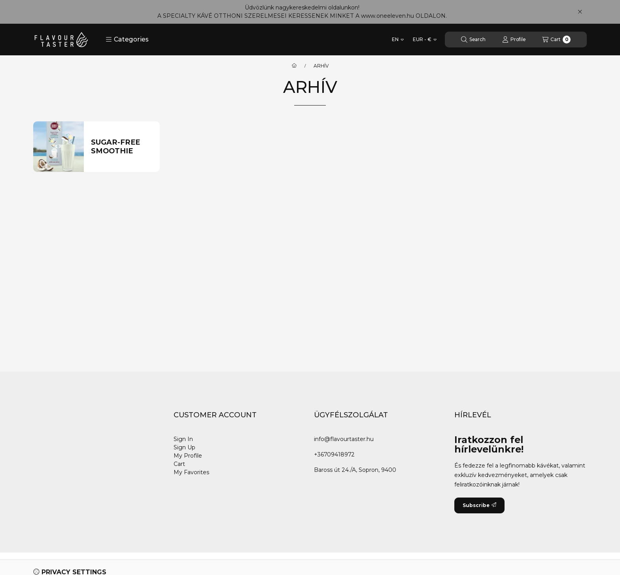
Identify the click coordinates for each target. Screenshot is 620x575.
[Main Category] (294, 66)
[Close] (580, 12)
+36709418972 (334, 454)
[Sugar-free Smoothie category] (122, 147)
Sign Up (184, 447)
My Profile (188, 455)
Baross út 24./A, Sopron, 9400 (355, 469)
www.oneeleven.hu (387, 15)
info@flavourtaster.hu (344, 439)
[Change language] (397, 39)
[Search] (473, 39)
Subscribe (479, 505)
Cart (179, 464)
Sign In (183, 439)
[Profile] (514, 39)
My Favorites (191, 472)
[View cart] (556, 39)
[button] (127, 39)
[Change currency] (424, 39)
